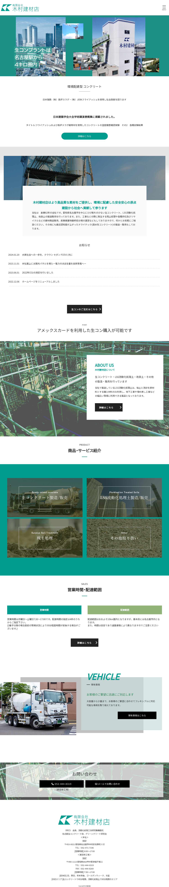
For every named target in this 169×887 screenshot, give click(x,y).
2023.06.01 (13, 272)
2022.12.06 (13, 281)
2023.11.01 (13, 263)
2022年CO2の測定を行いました (37, 272)
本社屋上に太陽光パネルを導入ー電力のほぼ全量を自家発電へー (54, 263)
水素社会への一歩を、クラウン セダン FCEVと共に (47, 254)
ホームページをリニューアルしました (41, 281)
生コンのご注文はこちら (84, 309)
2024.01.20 (13, 254)
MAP (84, 840)
